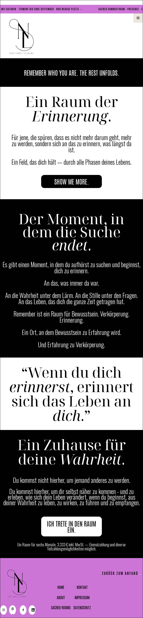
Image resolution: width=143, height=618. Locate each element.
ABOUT (61, 597)
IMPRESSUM (82, 597)
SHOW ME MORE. (71, 181)
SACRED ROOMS (61, 607)
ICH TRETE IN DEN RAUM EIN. (71, 526)
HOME (60, 587)
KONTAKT (82, 587)
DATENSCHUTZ (82, 607)
